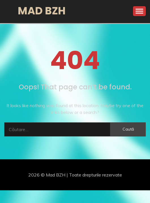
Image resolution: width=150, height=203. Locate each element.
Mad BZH (42, 10)
